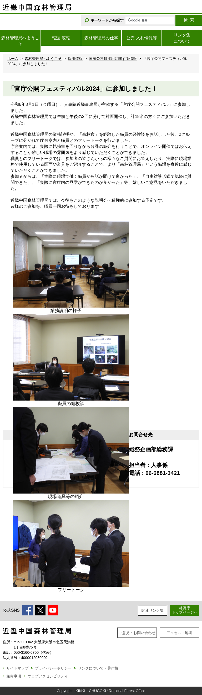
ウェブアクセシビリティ (47, 676)
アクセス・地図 (179, 633)
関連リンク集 (153, 610)
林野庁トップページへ (185, 610)
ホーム (12, 58)
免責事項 (13, 676)
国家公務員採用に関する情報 (113, 58)
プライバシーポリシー (53, 668)
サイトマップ (17, 668)
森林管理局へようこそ (43, 58)
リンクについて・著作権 (98, 668)
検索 (189, 20)
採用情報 (75, 58)
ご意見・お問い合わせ (137, 633)
